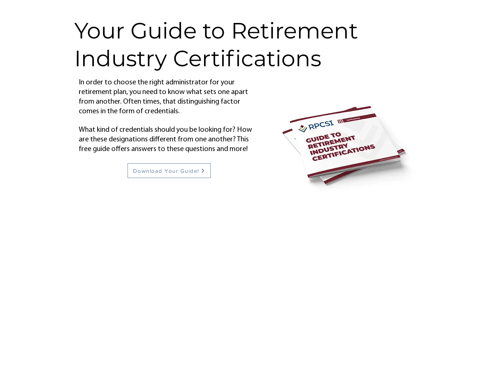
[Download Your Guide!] (169, 170)
